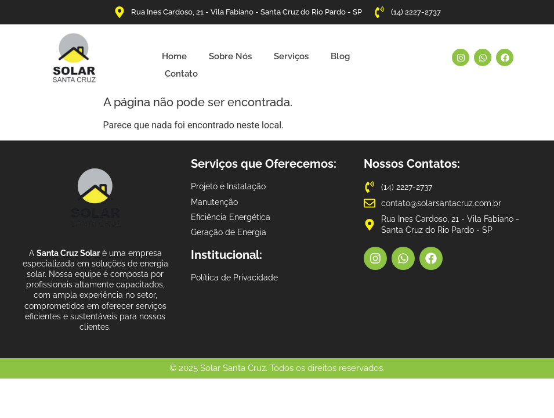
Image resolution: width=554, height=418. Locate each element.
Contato (181, 74)
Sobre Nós (230, 56)
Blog (340, 56)
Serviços (291, 56)
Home (174, 56)
